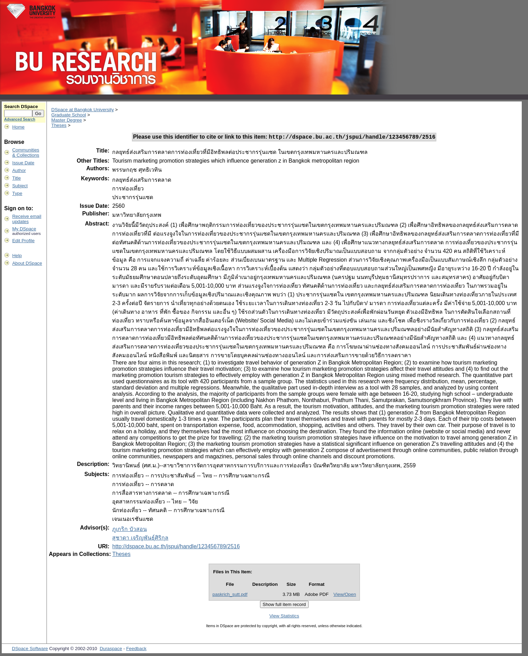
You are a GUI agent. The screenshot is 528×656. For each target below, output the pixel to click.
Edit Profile (23, 240)
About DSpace (27, 263)
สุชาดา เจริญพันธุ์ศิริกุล (140, 539)
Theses (59, 125)
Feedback (136, 649)
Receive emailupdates (26, 219)
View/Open (345, 595)
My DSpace (24, 228)
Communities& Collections (25, 152)
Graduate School (68, 114)
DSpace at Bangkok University (82, 109)
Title (16, 178)
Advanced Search (19, 119)
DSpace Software (30, 649)
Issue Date (23, 162)
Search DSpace (21, 106)
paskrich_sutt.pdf (230, 595)
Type (17, 193)
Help (17, 255)
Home (18, 127)
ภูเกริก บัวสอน (129, 530)
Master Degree (66, 120)
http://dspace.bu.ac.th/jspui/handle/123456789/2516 (176, 547)
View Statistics (284, 617)
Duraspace (111, 649)
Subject (19, 185)
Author (19, 170)
